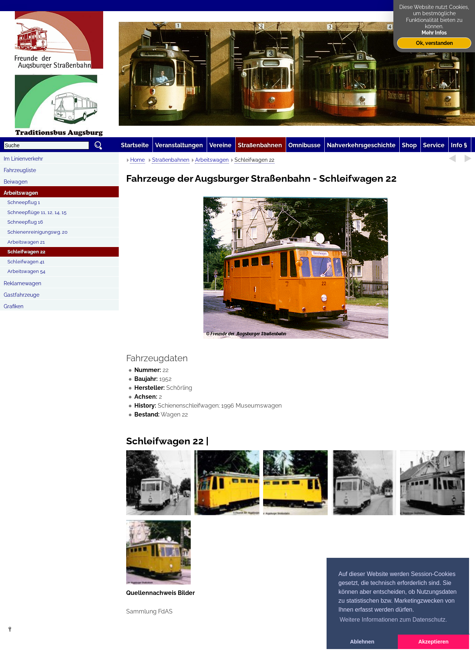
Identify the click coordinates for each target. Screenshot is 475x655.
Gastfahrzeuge (21, 295)
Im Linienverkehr (23, 159)
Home (137, 160)
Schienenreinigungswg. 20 (37, 232)
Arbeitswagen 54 (26, 271)
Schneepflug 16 (25, 222)
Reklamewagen (22, 283)
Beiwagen (15, 182)
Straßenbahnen (170, 160)
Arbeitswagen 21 (26, 242)
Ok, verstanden (434, 43)
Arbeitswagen (21, 193)
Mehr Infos (434, 32)
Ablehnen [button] (362, 642)
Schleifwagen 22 (26, 251)
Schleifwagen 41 (26, 261)
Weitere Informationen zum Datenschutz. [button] (393, 619)
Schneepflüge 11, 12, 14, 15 (36, 212)
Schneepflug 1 (23, 202)
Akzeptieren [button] (433, 642)
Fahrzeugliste (20, 170)
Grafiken (13, 306)
